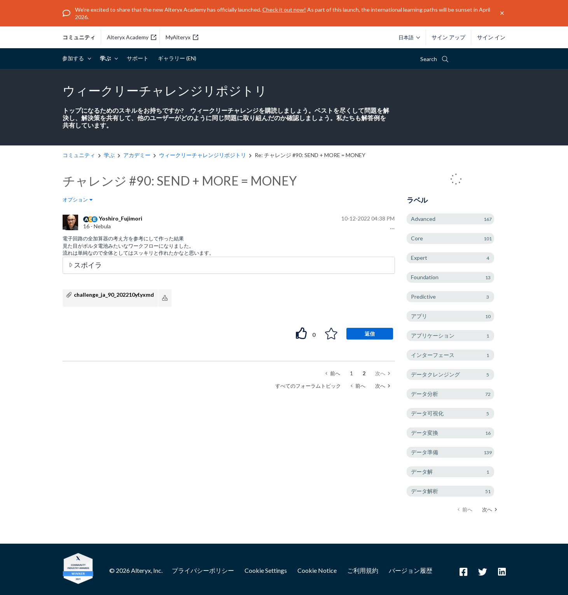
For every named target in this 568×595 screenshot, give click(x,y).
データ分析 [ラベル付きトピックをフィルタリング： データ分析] (424, 393)
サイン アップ (448, 37)
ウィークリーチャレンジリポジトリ (202, 155)
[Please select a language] (407, 37)
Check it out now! (284, 9)
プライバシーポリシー (203, 570)
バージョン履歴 (410, 570)
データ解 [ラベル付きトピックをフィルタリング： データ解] (422, 471)
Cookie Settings (266, 570)
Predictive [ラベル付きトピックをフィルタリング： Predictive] (423, 296)
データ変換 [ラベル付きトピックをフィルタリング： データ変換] (424, 432)
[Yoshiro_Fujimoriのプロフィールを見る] (120, 218)
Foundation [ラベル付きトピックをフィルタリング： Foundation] (425, 277)
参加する (74, 58)
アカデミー (136, 155)
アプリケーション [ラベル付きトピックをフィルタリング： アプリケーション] (432, 335)
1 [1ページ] (351, 373)
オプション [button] (75, 199)
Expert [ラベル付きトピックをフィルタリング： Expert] (419, 257)
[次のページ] (489, 509)
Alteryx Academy (131, 37)
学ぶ (107, 58)
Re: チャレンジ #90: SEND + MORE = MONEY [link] (310, 155)
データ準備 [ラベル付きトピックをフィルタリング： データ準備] (424, 452)
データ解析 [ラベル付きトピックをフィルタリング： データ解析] (424, 491)
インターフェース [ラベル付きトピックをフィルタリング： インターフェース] (432, 355)
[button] (391, 228)
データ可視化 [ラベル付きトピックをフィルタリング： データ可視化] (427, 413)
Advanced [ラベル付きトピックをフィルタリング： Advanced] (423, 218)
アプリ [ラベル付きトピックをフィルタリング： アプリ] (419, 316)
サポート (138, 58)
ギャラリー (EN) (177, 58)
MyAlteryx (182, 37)
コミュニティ (79, 37)
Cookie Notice (317, 570)
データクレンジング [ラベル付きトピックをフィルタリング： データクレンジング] (435, 374)
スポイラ (88, 265)
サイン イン (491, 37)
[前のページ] (332, 373)
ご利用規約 (362, 570)
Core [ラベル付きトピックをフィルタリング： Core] (417, 238)
